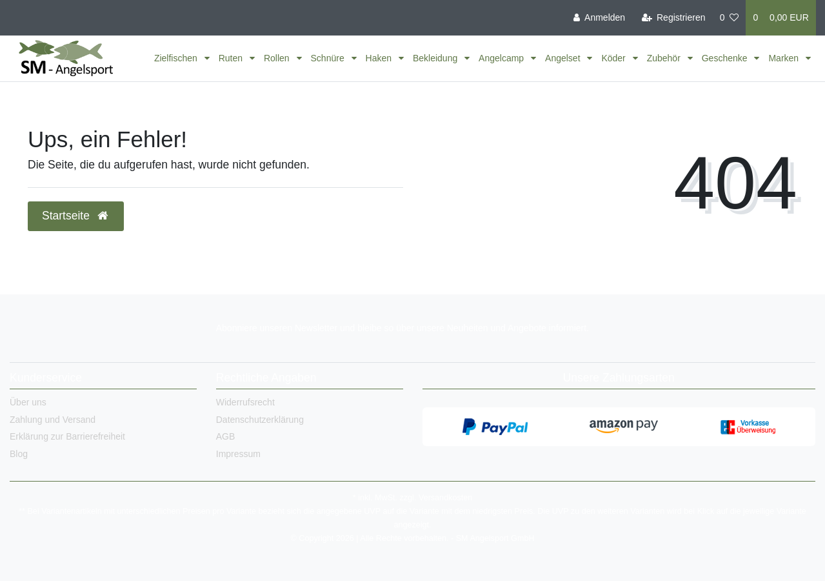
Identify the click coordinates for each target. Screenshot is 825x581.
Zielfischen (177, 58)
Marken (784, 58)
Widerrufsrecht (245, 402)
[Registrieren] (673, 18)
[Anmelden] (599, 18)
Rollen (278, 58)
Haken (380, 58)
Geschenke (726, 58)
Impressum (238, 454)
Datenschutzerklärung (260, 419)
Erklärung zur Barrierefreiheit (67, 436)
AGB (225, 436)
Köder (614, 58)
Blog (19, 454)
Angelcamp (502, 58)
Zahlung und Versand (52, 419)
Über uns (28, 402)
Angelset (563, 58)
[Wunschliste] (729, 18)
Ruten (232, 58)
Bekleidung (436, 58)
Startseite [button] (76, 215)
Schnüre (329, 58)
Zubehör (665, 58)
